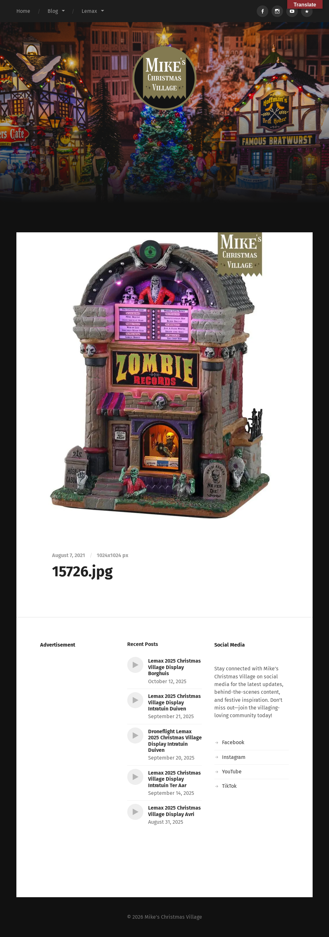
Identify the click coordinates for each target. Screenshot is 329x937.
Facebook (233, 742)
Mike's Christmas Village (173, 917)
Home (23, 11)
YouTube (232, 772)
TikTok (229, 786)
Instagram (233, 757)
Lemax (89, 11)
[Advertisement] (164, 184)
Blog (53, 11)
